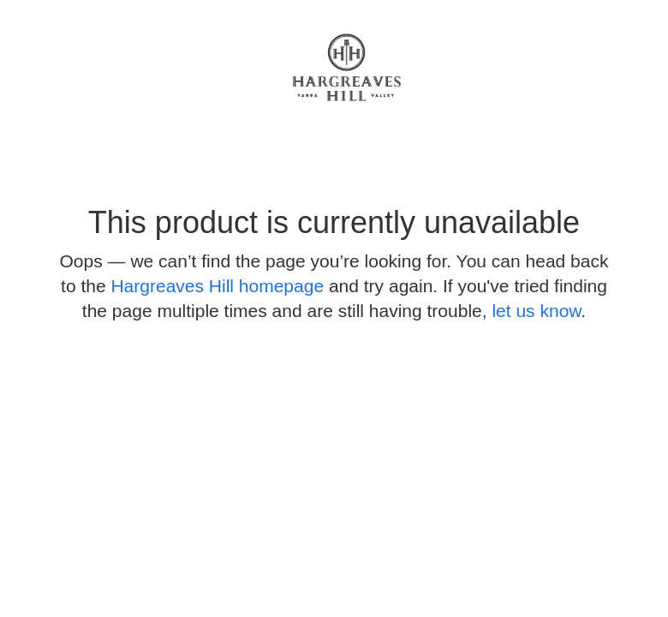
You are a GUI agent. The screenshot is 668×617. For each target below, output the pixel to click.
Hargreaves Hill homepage (217, 286)
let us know (536, 310)
